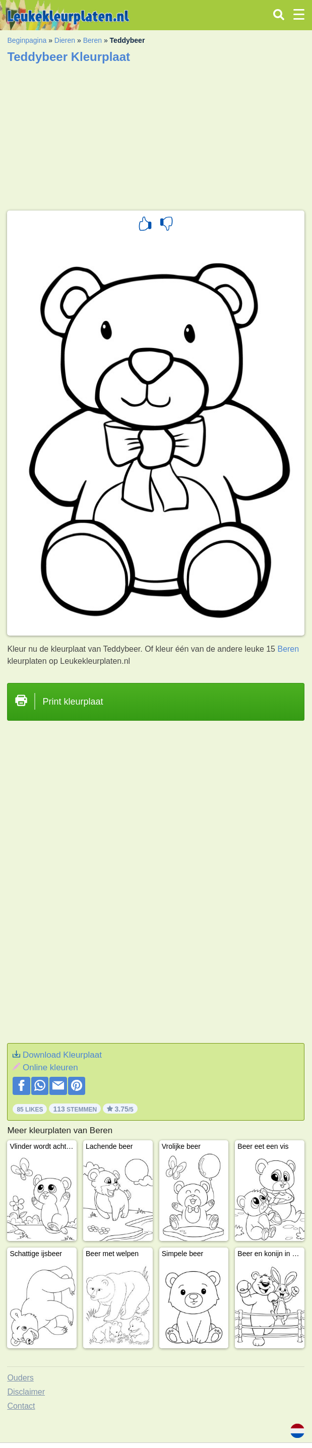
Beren (92, 40)
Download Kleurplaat (62, 1055)
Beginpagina (26, 40)
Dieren (64, 40)
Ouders (20, 1377)
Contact (21, 1406)
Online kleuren (50, 1067)
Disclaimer (26, 1392)
